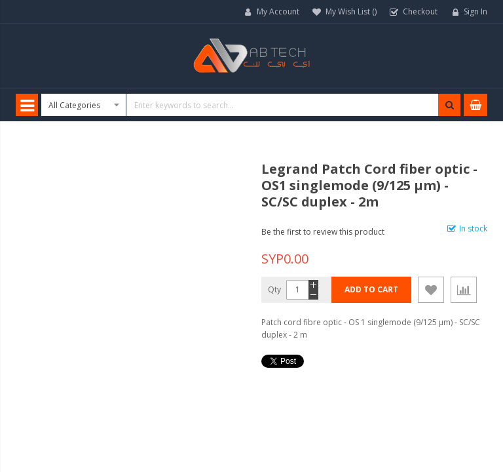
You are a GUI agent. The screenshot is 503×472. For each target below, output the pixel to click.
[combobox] (251, 105)
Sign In (475, 11)
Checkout (420, 11)
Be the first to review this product (322, 231)
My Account (278, 11)
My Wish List (351, 11)
